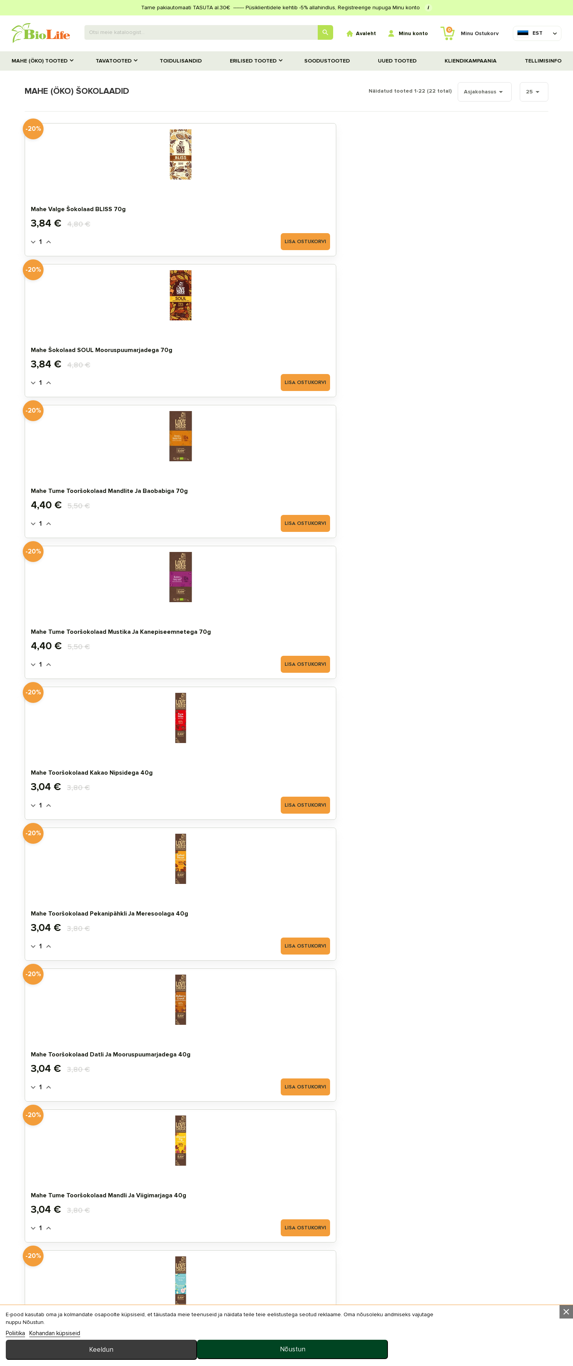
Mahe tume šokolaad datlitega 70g (343, 766)
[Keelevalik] (530, 33)
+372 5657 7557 (511, 1275)
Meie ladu (289, 1243)
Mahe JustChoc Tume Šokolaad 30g (473, 770)
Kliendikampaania (471, 61)
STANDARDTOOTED (67, 1255)
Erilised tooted (253, 61)
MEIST (283, 1292)
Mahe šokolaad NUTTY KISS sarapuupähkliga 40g (337, 484)
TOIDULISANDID (181, 61)
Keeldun (397, 1343)
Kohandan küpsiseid (54, 1355)
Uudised (287, 1280)
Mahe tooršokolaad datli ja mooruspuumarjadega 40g (337, 343)
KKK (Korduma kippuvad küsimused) (326, 1267)
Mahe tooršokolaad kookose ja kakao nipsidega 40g (94, 484)
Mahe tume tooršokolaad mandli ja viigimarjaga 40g (473, 343)
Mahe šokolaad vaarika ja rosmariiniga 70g (334, 625)
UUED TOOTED (397, 61)
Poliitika (15, 1355)
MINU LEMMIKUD (176, 1267)
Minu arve (169, 1243)
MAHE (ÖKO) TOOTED (39, 61)
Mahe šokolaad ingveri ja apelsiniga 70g (84, 766)
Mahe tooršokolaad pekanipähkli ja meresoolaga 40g (224, 343)
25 (517, 91)
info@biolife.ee (467, 1263)
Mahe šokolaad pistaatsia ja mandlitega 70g (213, 766)
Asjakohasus (466, 91)
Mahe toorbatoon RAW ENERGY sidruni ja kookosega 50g (94, 907)
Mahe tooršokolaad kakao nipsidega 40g (86, 343)
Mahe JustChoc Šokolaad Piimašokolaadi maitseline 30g (216, 625)
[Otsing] (209, 32)
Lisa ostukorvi (126, 241)
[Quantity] (57, 240)
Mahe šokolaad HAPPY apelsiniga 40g (97, 625)
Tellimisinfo (543, 61)
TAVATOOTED (113, 61)
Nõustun (512, 1343)
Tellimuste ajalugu (184, 1255)
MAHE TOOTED (61, 1243)
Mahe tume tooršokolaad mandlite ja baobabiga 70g (348, 202)
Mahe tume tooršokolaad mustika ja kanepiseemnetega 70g (471, 202)
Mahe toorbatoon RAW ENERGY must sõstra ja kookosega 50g (218, 907)
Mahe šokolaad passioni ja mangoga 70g (460, 625)
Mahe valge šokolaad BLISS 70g (95, 206)
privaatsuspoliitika (304, 1305)
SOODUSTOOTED (327, 61)
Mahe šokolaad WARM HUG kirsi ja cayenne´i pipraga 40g (222, 484)
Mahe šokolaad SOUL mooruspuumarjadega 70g (210, 202)
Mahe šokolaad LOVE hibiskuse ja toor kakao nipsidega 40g (471, 484)
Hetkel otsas (501, 804)
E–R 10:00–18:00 (467, 1275)
